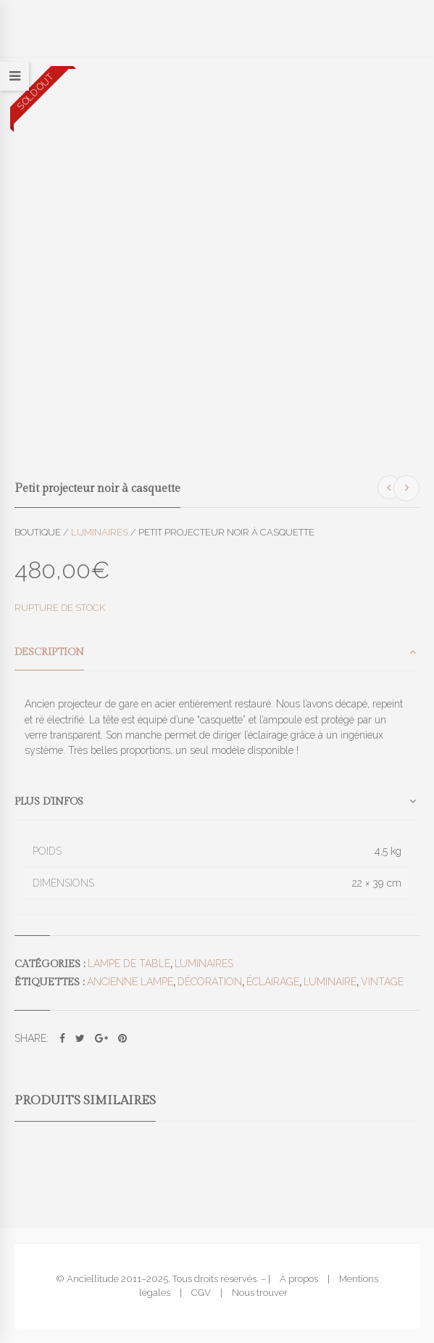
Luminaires (99, 532)
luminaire (330, 981)
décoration (210, 981)
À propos (299, 1278)
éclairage (272, 981)
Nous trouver (260, 1292)
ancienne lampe (130, 981)
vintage (382, 981)
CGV (201, 1292)
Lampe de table (129, 963)
